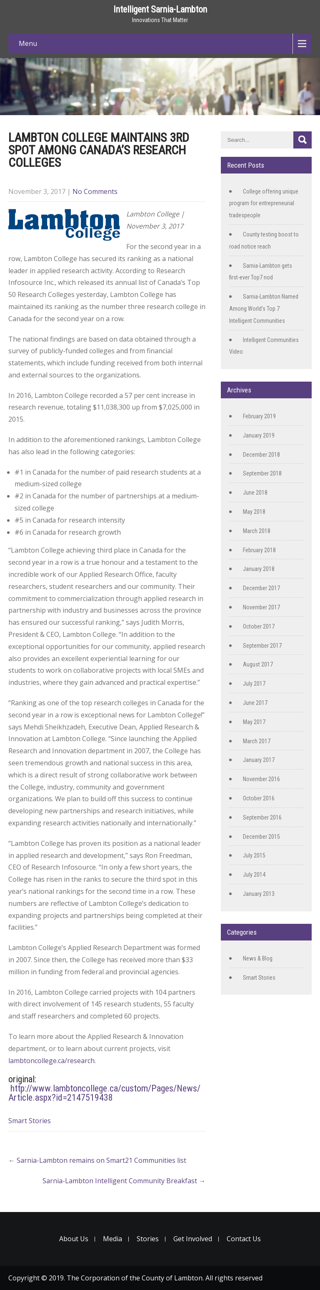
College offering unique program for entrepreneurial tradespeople (263, 203)
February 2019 (259, 416)
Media (112, 1239)
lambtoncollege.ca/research (51, 1060)
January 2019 (259, 435)
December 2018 (261, 454)
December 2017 (261, 588)
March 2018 (256, 531)
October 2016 (259, 798)
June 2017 (255, 702)
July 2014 (254, 874)
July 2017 (254, 683)
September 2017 (262, 645)
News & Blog (257, 958)
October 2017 (259, 626)
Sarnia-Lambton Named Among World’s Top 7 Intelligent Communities (263, 308)
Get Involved (192, 1239)
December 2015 (261, 836)
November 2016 (261, 779)
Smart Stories (29, 1120)
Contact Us (244, 1239)
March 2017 (256, 741)
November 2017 (261, 607)
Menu (28, 43)
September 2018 (262, 473)
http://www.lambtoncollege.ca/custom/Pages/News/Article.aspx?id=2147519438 (104, 1093)
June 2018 (255, 492)
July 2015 (254, 855)
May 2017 (254, 722)
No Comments (95, 191)
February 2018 (259, 550)
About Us (73, 1239)
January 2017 (259, 760)
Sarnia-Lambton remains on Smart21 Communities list (97, 1160)
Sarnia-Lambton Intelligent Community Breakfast (123, 1180)
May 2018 (254, 511)
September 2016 (262, 817)
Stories (148, 1239)
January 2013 (259, 893)
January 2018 (259, 569)
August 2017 (258, 664)
